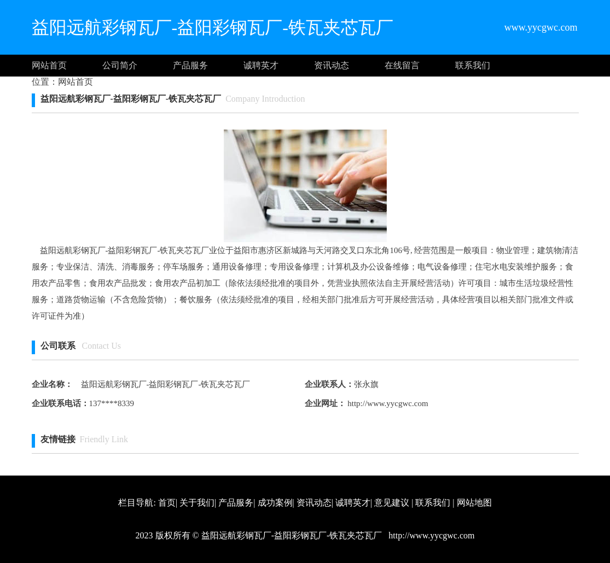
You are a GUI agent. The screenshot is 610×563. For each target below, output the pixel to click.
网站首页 (49, 65)
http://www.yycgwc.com (387, 403)
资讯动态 (331, 65)
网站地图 (474, 502)
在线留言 (402, 65)
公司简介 (119, 65)
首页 (167, 502)
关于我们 (196, 502)
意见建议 (391, 502)
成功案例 (275, 502)
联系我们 (472, 65)
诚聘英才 (260, 65)
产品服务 (190, 65)
